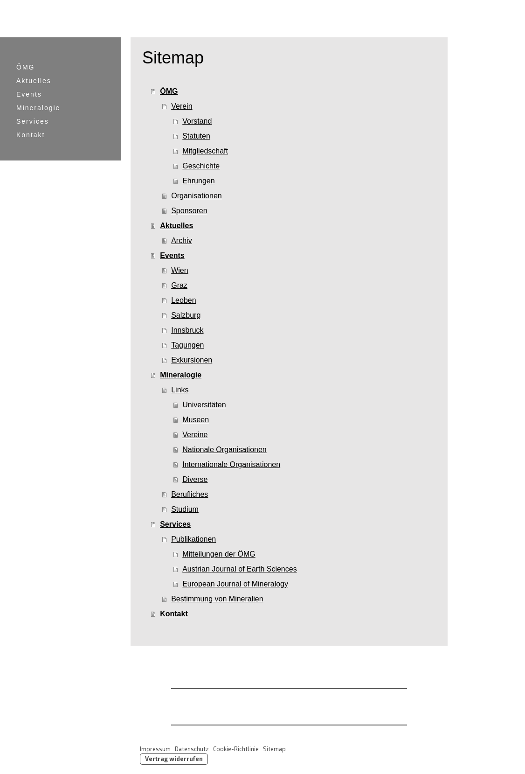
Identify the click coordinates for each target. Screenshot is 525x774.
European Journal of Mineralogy (235, 584)
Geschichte (201, 166)
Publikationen (193, 539)
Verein (181, 106)
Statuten (196, 136)
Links (179, 390)
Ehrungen (198, 181)
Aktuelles (33, 80)
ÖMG (25, 67)
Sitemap (274, 749)
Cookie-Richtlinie (236, 749)
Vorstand (197, 121)
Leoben (183, 300)
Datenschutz (192, 749)
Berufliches (189, 494)
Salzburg (185, 315)
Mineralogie (38, 108)
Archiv (181, 240)
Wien (179, 270)
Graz (179, 285)
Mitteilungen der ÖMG (219, 554)
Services (32, 121)
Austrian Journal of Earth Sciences (239, 569)
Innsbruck (187, 330)
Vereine (194, 435)
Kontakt (30, 135)
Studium (185, 509)
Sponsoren (189, 211)
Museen (195, 420)
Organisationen (196, 196)
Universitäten (204, 405)
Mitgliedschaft (205, 151)
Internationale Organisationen (231, 464)
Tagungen (187, 345)
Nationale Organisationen (224, 449)
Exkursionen (191, 360)
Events (29, 94)
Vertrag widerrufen (174, 758)
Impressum (155, 749)
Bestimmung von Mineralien (217, 599)
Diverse (194, 479)
